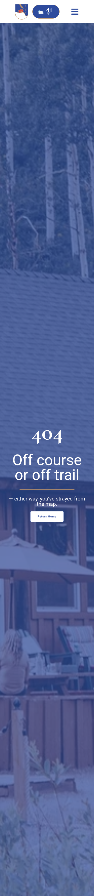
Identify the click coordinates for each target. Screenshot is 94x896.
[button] (75, 12)
